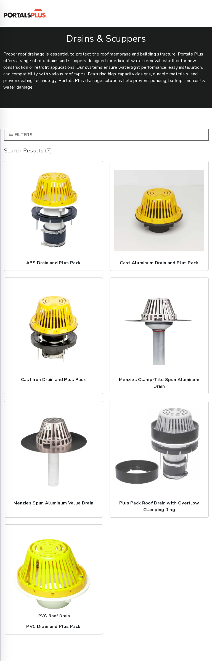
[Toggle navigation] (201, 13)
